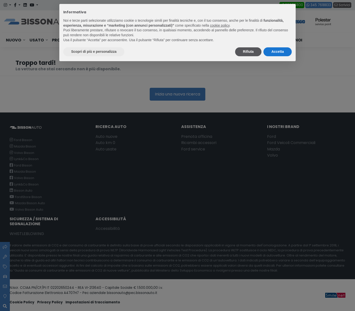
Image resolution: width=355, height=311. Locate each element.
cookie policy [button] (219, 25)
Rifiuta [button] (248, 52)
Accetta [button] (277, 52)
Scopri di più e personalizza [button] (93, 52)
